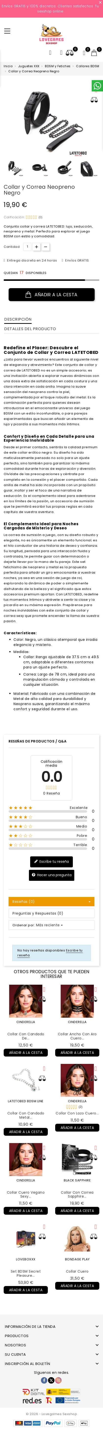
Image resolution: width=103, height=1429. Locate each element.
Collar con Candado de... (25, 1036)
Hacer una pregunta (52, 875)
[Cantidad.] (27, 247)
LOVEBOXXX (26, 1259)
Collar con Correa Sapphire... (77, 1194)
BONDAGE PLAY (77, 1259)
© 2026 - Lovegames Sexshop (51, 1414)
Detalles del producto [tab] (30, 329)
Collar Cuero (77, 1271)
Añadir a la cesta (51, 294)
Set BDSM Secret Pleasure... (26, 1273)
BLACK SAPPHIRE (77, 1180)
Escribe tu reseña (51, 861)
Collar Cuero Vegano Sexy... (26, 1194)
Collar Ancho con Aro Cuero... (77, 1036)
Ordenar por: (24, 925)
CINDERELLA (25, 1022)
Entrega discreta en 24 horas (31, 260)
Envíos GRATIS (76, 260)
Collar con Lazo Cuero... (77, 1113)
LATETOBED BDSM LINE (26, 1101)
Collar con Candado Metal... (25, 1115)
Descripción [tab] (18, 319)
